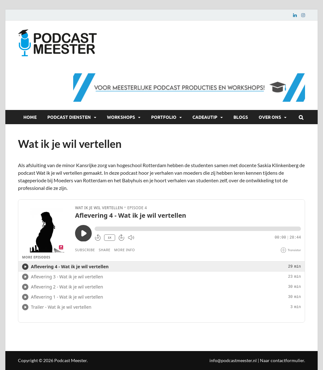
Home (30, 117)
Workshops (121, 117)
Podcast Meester (70, 360)
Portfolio (163, 117)
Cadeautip (204, 117)
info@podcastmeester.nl (233, 360)
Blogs (240, 117)
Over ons (270, 117)
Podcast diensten (69, 117)
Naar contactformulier (282, 360)
